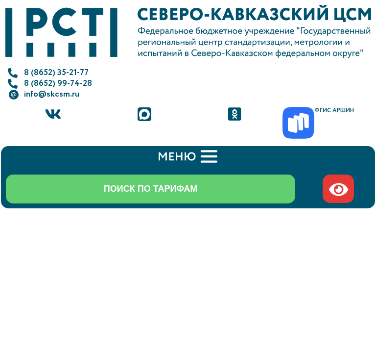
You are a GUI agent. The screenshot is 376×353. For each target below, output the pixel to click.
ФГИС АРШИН (334, 110)
